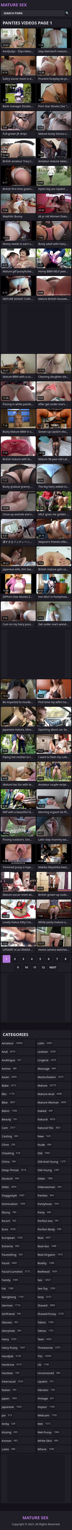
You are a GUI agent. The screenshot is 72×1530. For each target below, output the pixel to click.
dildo (9, 1187)
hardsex (11, 1373)
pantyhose (49, 1204)
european (12, 1238)
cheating (11, 1153)
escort (9, 1221)
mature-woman (52, 1102)
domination (14, 1204)
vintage (46, 1398)
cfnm (9, 1145)
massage (47, 1068)
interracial (13, 1381)
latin (45, 1043)
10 (26, 967)
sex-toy (47, 1288)
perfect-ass (49, 1221)
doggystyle (13, 1195)
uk (44, 1364)
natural (47, 1119)
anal (9, 1051)
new (45, 1136)
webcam (48, 1415)
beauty (10, 1119)
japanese (12, 1407)
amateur (12, 1043)
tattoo (46, 1331)
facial (10, 1263)
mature (47, 1085)
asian (10, 1077)
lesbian (47, 1051)
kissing (10, 1432)
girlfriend (12, 1314)
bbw (9, 1102)
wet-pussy (49, 1432)
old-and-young (52, 1161)
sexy (45, 1297)
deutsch (11, 1178)
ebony (9, 1212)
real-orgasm (51, 1254)
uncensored (49, 1373)
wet (44, 1424)
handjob (12, 1356)
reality (46, 1263)
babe (9, 1085)
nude (45, 1145)
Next (52, 967)
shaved (47, 1305)
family (10, 1280)
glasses (10, 1322)
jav (7, 1415)
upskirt (46, 1381)
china (9, 1161)
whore (46, 1449)
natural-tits (50, 1128)
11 (34, 967)
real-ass (47, 1246)
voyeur (46, 1407)
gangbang (13, 1297)
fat (8, 1288)
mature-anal (50, 1094)
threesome (49, 1347)
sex (45, 1280)
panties (46, 1195)
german (11, 1305)
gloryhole (12, 1331)
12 (43, 967)
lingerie (47, 1060)
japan (10, 1398)
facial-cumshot (16, 1271)
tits (45, 1356)
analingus (12, 1060)
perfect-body (50, 1229)
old (44, 1153)
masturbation (51, 1077)
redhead (48, 1271)
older (46, 1178)
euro (9, 1229)
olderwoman (50, 1187)
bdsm (10, 1111)
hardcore (12, 1364)
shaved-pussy (51, 1314)
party (45, 1212)
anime (10, 1068)
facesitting (13, 1254)
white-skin (48, 1441)
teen (45, 1339)
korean (10, 1441)
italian (9, 1390)
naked (46, 1111)
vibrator (47, 1390)
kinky (9, 1424)
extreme (11, 1246)
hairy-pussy (14, 1347)
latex (9, 1449)
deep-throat (14, 1170)
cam (9, 1128)
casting (10, 1136)
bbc (8, 1094)
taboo (46, 1322)
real (45, 1238)
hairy (9, 1339)
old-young (49, 1170)
